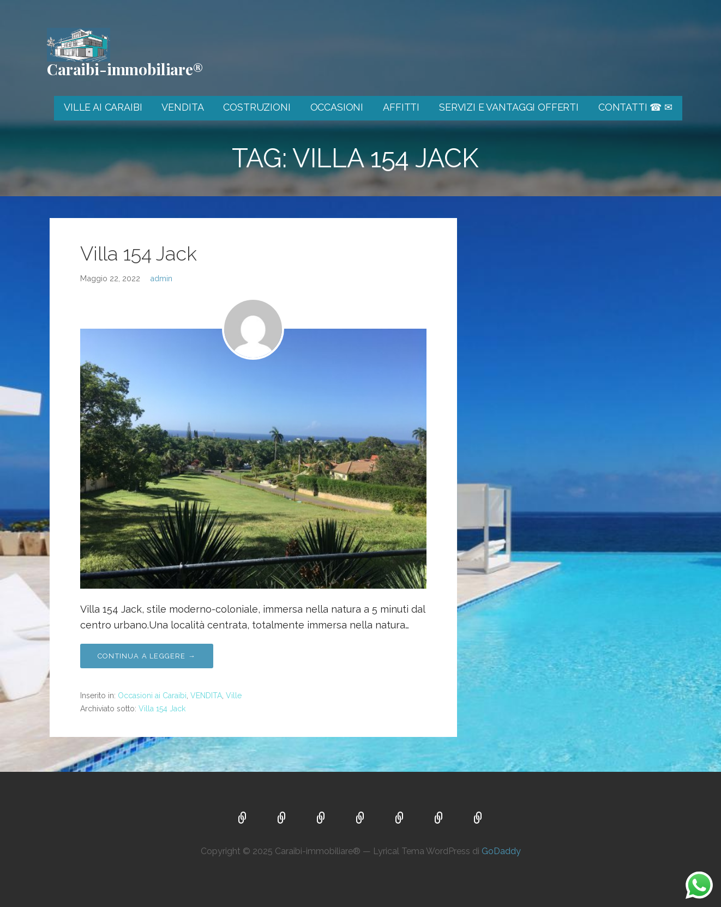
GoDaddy (501, 851)
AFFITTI (401, 107)
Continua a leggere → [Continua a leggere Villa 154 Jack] (147, 656)
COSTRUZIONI (256, 107)
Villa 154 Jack (138, 253)
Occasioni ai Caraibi (152, 695)
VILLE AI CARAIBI (103, 107)
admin (161, 278)
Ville (234, 695)
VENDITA (182, 107)
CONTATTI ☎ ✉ (635, 107)
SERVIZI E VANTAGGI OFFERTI (509, 107)
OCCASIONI (337, 107)
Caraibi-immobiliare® (125, 69)
